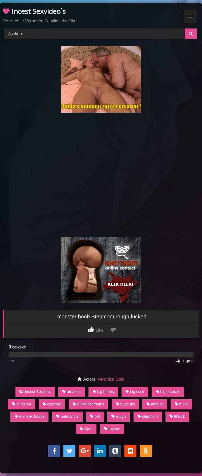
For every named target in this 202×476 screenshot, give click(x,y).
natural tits (67, 416)
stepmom (148, 416)
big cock (135, 391)
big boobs (103, 391)
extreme (52, 404)
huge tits (125, 404)
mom (181, 404)
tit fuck (177, 416)
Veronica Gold (111, 379)
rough (118, 416)
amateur (71, 391)
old (95, 416)
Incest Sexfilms (35, 391)
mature (155, 404)
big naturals (168, 391)
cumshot (21, 404)
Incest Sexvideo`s (34, 11)
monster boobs (30, 416)
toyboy (112, 429)
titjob (86, 429)
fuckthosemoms (88, 404)
